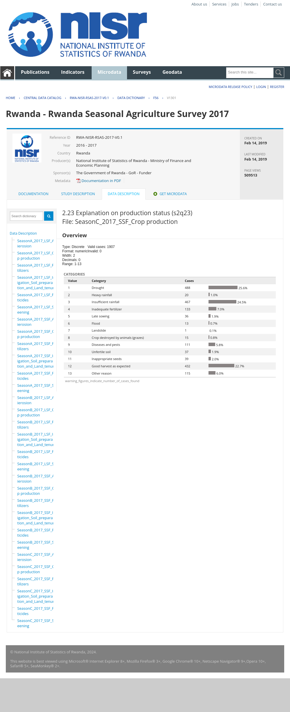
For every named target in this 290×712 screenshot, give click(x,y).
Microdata (109, 72)
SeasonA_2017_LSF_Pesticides (37, 297)
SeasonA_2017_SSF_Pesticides (37, 376)
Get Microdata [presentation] (169, 193)
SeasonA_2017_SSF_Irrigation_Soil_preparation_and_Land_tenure (36, 361)
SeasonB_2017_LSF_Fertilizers (37, 424)
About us (199, 4)
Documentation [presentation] (33, 193)
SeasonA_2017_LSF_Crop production (37, 255)
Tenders (251, 4)
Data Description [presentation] (123, 193)
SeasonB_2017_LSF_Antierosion (37, 400)
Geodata (172, 72)
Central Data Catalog (42, 98)
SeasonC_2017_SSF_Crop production (37, 569)
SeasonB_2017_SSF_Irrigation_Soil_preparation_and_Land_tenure (36, 518)
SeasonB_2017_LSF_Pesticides (37, 454)
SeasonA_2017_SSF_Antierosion (37, 322)
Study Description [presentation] (78, 193)
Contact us (272, 4)
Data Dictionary (131, 98)
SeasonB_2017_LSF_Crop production (37, 412)
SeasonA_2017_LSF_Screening (37, 309)
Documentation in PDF (98, 180)
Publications (35, 72)
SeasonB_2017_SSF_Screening (37, 545)
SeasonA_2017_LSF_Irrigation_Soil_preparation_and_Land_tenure (36, 282)
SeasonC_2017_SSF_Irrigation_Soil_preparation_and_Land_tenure (36, 596)
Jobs (235, 4)
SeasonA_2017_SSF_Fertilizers (37, 346)
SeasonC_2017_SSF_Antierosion (37, 557)
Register (277, 86)
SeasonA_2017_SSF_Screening (37, 388)
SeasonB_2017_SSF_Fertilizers (37, 503)
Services (219, 4)
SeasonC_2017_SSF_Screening (37, 623)
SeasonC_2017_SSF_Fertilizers (37, 581)
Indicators (73, 72)
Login (261, 86)
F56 (155, 98)
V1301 (171, 98)
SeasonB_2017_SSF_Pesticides (37, 532)
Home (10, 98)
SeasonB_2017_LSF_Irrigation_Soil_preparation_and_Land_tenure (36, 439)
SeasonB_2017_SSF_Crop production (37, 491)
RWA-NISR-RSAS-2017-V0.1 (89, 98)
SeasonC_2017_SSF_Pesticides (37, 611)
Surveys (142, 72)
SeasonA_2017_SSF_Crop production (37, 334)
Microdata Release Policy (230, 86)
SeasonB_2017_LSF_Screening (37, 466)
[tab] (33, 193)
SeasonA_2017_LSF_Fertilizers (37, 267)
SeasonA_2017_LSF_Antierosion (37, 243)
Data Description (23, 233)
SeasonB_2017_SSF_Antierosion (37, 478)
